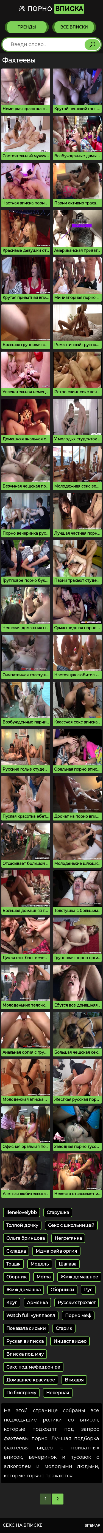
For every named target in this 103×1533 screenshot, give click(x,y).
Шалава (67, 1264)
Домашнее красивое (30, 1380)
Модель (39, 1264)
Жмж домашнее (79, 1277)
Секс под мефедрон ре (33, 1367)
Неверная (57, 1392)
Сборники (62, 1289)
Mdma (44, 1277)
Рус (88, 1289)
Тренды (27, 27)
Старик (64, 1328)
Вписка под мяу (25, 1354)
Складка (16, 1251)
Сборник (16, 1277)
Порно (51, 9)
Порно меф (78, 1315)
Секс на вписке (22, 1525)
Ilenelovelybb (21, 1212)
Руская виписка (25, 1341)
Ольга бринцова (25, 1238)
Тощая (13, 1264)
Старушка (58, 1212)
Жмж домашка (23, 1289)
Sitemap (92, 1525)
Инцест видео (70, 1341)
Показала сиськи (26, 1328)
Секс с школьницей (71, 1225)
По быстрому (21, 1392)
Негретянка (68, 1238)
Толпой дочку (22, 1225)
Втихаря (74, 1380)
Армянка (37, 1302)
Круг (11, 1302)
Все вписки (74, 27)
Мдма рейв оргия (56, 1251)
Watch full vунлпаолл (30, 1315)
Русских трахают (77, 1302)
